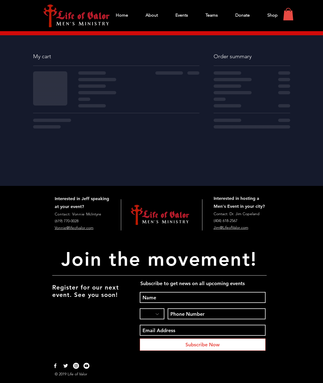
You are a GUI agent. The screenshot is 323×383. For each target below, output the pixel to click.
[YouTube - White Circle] (86, 366)
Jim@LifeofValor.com (231, 227)
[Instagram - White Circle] (76, 366)
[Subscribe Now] (203, 344)
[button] (288, 14)
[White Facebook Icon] (55, 366)
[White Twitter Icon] (66, 366)
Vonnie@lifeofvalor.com (74, 227)
